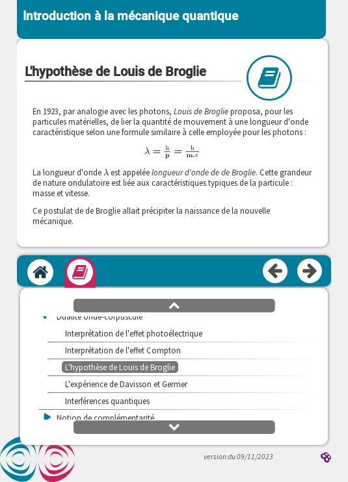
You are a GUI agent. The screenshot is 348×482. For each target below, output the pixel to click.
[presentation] (172, 151)
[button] (174, 304)
